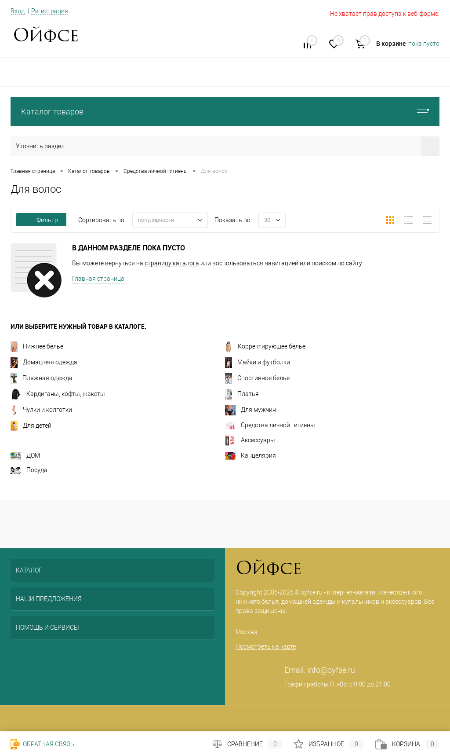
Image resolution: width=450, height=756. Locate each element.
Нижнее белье (37, 346)
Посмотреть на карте (266, 646)
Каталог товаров (225, 111)
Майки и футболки (257, 362)
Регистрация (49, 11)
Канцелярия (250, 455)
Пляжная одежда (42, 378)
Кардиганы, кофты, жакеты (58, 393)
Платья (242, 393)
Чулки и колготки (41, 409)
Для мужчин (250, 409)
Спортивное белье (257, 378)
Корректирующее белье (265, 346)
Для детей (31, 425)
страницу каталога (172, 263)
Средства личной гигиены (270, 425)
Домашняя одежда (44, 362)
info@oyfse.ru (331, 670)
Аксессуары (250, 440)
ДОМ (25, 455)
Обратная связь (42, 744)
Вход (18, 11)
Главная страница (98, 278)
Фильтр (41, 220)
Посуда (29, 469)
